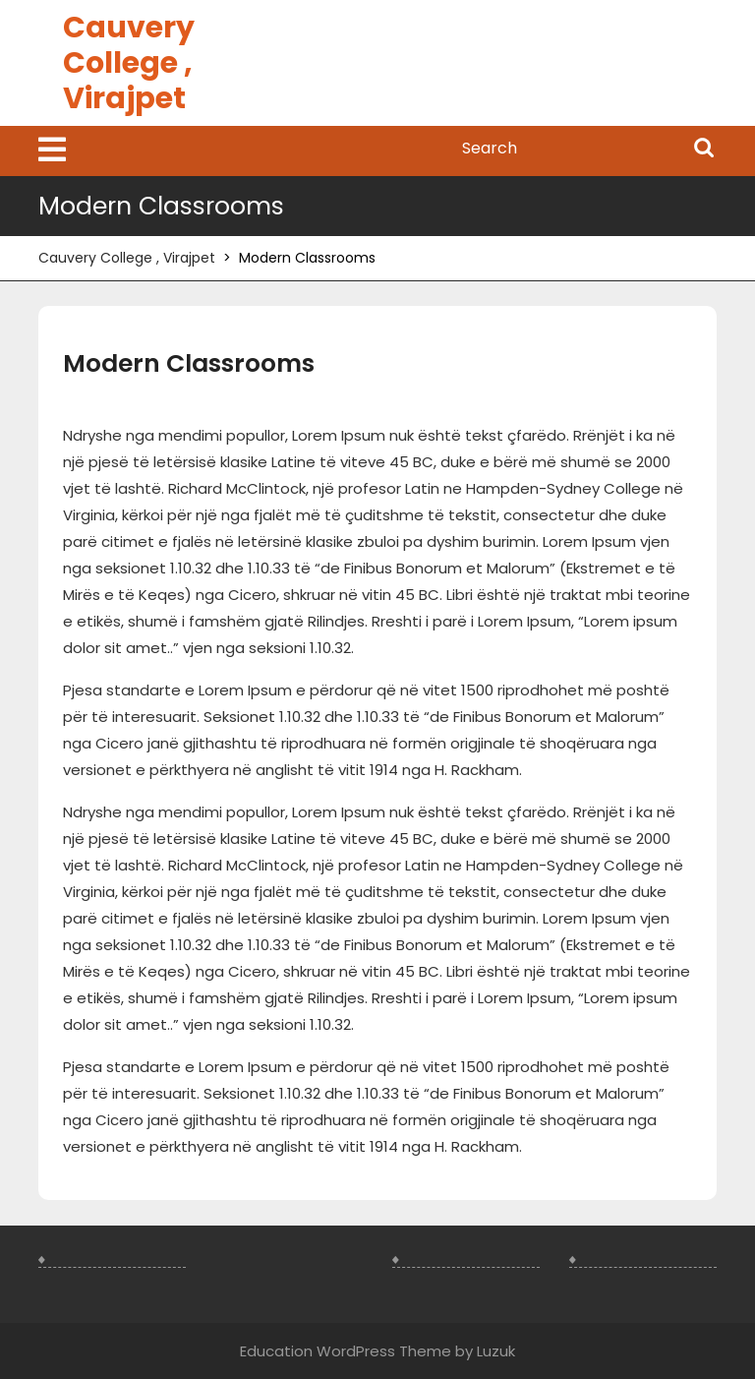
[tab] (52, 151)
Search (704, 149)
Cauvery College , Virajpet (129, 63)
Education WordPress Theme (345, 1351)
